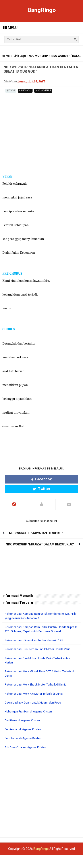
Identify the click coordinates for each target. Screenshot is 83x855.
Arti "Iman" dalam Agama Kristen (25, 747)
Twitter (41, 489)
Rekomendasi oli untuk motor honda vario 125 (34, 640)
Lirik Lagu (20, 55)
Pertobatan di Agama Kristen (23, 738)
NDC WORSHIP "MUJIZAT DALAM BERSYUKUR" (40, 544)
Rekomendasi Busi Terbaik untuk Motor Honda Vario (38, 649)
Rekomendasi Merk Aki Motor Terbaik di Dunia (34, 693)
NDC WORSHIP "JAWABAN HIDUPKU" (36, 533)
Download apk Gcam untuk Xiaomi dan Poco (33, 702)
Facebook (41, 479)
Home (6, 55)
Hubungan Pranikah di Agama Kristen (28, 711)
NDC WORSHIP (38, 55)
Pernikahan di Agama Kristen (23, 729)
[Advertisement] (41, 795)
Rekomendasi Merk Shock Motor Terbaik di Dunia (35, 684)
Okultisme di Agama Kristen (22, 720)
